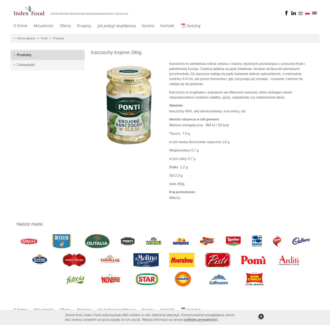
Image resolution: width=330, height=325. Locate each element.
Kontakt (167, 25)
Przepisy (84, 25)
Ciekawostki (26, 65)
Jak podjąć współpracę (116, 25)
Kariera (148, 25)
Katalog (194, 25)
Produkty (58, 38)
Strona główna (26, 38)
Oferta (65, 25)
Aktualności (43, 25)
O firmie (20, 25)
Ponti (44, 38)
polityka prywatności (201, 319)
